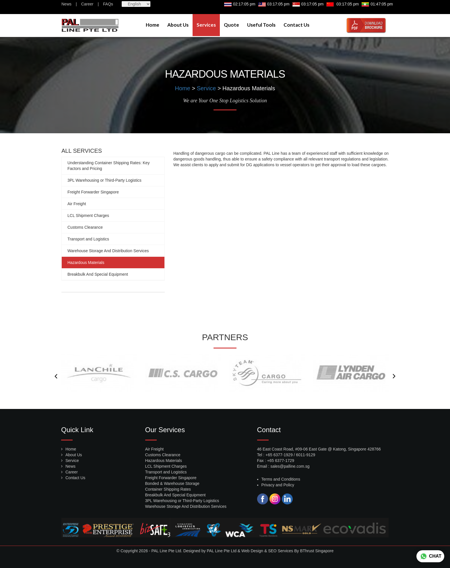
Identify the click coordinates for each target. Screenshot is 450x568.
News (66, 4)
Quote (231, 25)
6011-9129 (305, 455)
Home (152, 25)
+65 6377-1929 (279, 455)
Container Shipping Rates (168, 489)
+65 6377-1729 (280, 460)
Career (87, 4)
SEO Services (280, 551)
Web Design (252, 551)
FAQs (108, 4)
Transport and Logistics (88, 239)
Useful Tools (261, 25)
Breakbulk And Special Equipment (97, 274)
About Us (178, 25)
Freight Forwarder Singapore (93, 192)
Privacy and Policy (277, 485)
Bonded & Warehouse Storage (172, 483)
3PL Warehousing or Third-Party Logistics (104, 180)
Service (206, 88)
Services (206, 25)
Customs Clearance (85, 227)
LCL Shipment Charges (88, 215)
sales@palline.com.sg (289, 466)
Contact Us (296, 25)
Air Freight (76, 203)
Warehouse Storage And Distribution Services (108, 250)
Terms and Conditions (280, 479)
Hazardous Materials (85, 262)
